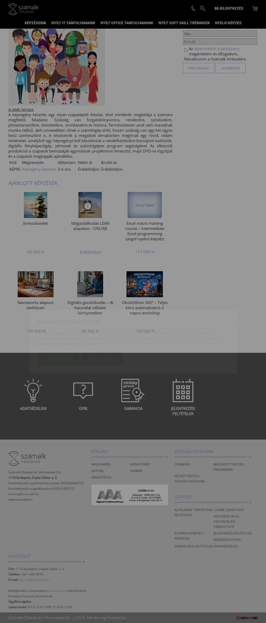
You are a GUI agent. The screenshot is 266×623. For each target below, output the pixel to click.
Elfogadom (59, 328)
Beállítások (102, 328)
